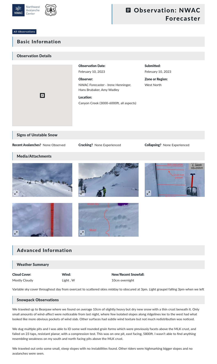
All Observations (24, 31)
